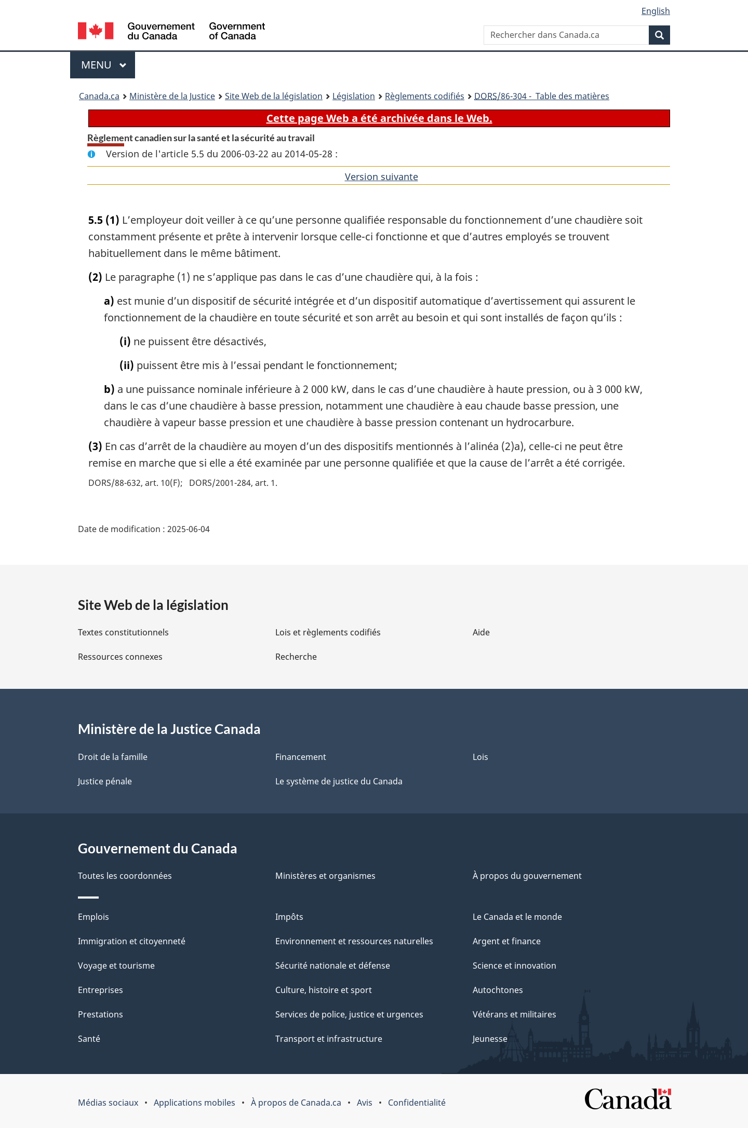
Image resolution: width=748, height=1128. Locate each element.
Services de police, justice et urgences (349, 1014)
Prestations (100, 1014)
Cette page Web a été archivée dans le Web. (379, 118)
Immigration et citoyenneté (131, 941)
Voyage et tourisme (116, 965)
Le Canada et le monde (517, 916)
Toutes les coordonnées (125, 875)
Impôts (289, 916)
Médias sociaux (108, 1102)
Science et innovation (514, 965)
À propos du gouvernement (527, 875)
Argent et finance (507, 941)
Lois (480, 757)
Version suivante (381, 176)
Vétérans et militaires (514, 1014)
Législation (353, 96)
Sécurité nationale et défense (332, 965)
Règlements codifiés (424, 96)
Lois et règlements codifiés (328, 632)
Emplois (93, 916)
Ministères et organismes (325, 875)
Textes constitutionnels (123, 632)
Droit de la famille (113, 757)
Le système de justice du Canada (339, 781)
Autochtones (498, 990)
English (656, 11)
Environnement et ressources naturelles (354, 941)
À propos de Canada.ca (296, 1102)
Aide (481, 632)
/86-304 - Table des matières (541, 96)
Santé (89, 1038)
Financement (300, 757)
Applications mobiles (194, 1102)
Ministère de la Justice (172, 96)
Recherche (296, 656)
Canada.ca (99, 96)
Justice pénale (105, 781)
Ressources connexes (120, 656)
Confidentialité (417, 1102)
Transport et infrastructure (328, 1038)
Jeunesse (490, 1038)
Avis (364, 1102)
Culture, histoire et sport (323, 990)
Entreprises (100, 990)
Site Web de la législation (274, 96)
